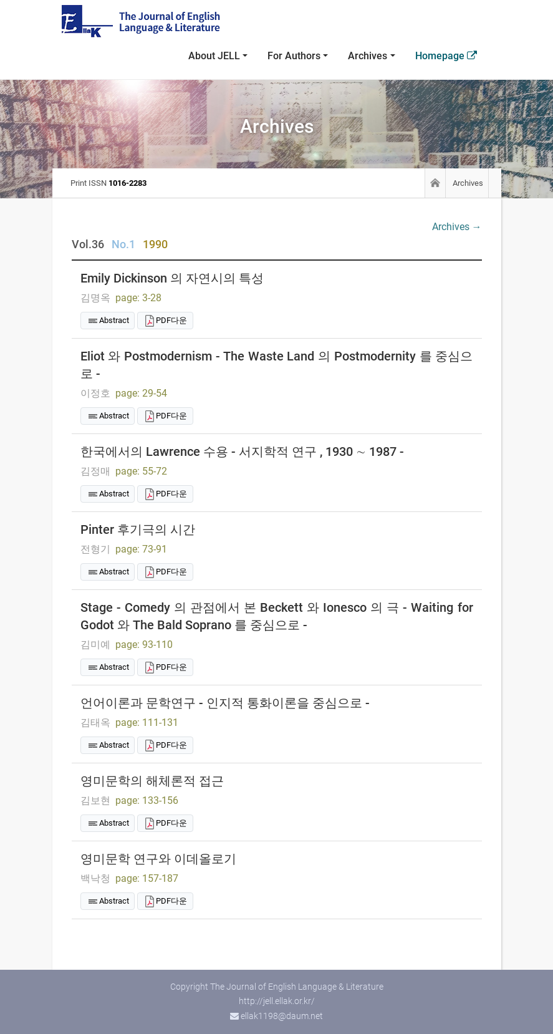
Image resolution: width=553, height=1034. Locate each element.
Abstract (114, 320)
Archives (367, 56)
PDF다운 (171, 320)
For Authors (293, 56)
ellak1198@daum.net (282, 1016)
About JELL (214, 56)
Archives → (457, 227)
